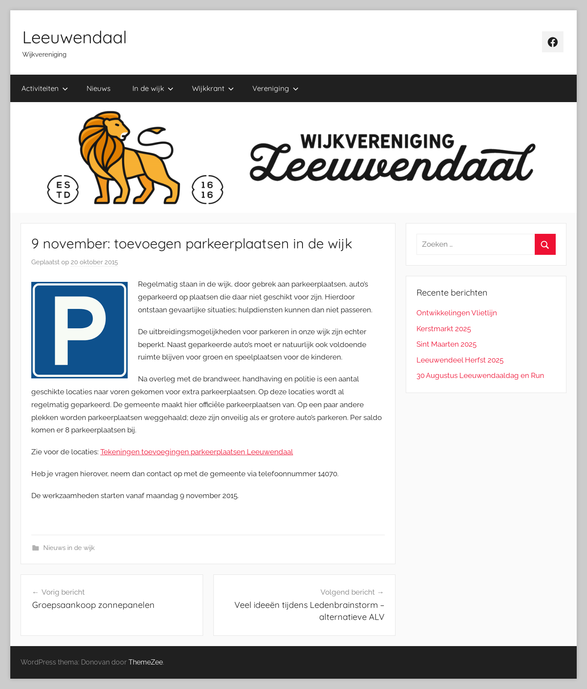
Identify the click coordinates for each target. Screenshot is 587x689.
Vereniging (275, 88)
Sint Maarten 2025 (446, 344)
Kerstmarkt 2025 (443, 328)
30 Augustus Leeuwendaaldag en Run (480, 375)
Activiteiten (44, 88)
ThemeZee (146, 662)
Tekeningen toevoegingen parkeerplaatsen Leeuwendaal (196, 451)
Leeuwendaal (74, 37)
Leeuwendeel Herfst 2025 (459, 360)
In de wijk (153, 88)
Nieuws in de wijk (69, 548)
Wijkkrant (213, 88)
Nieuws (99, 88)
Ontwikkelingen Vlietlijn (456, 312)
